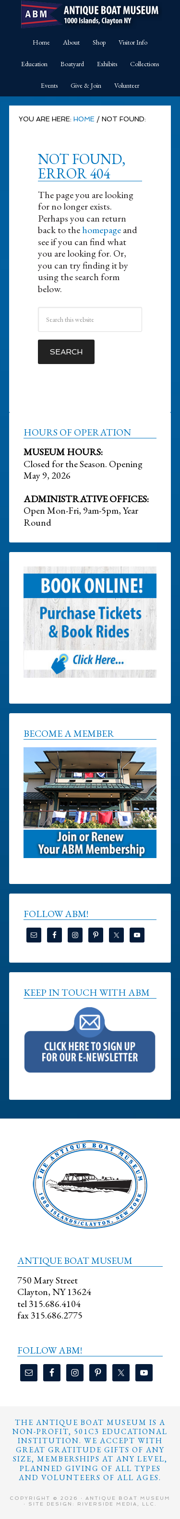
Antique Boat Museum (90, 14)
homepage (101, 230)
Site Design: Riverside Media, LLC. (92, 1504)
